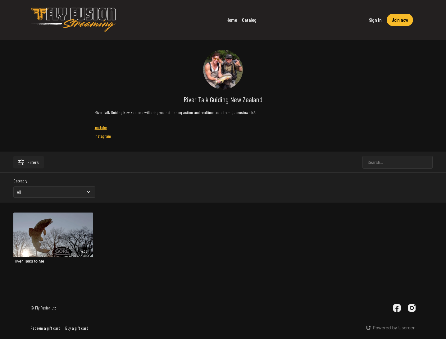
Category (20, 180)
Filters (28, 162)
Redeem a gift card (45, 328)
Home (231, 20)
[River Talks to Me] (53, 261)
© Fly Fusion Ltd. (43, 308)
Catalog (249, 20)
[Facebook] (397, 308)
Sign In (375, 20)
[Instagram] (412, 308)
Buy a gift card (76, 328)
